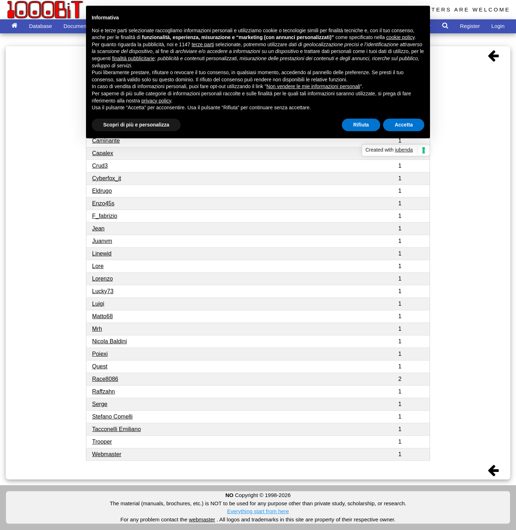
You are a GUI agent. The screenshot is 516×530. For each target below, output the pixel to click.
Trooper (102, 442)
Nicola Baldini (109, 341)
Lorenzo (102, 279)
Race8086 (105, 379)
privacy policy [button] (156, 101)
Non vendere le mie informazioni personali (313, 86)
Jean (98, 228)
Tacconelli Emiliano (116, 429)
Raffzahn (103, 391)
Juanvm (102, 241)
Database (40, 26)
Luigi (98, 304)
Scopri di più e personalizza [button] (136, 125)
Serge (100, 404)
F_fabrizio (104, 216)
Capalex (102, 153)
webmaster (202, 519)
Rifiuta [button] (361, 125)
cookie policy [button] (400, 37)
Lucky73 (103, 291)
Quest (100, 366)
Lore (98, 266)
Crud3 (100, 166)
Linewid (101, 253)
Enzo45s (103, 203)
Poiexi (100, 354)
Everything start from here (258, 511)
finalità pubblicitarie (133, 58)
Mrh (97, 329)
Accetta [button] (404, 125)
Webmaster (106, 454)
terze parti (203, 44)
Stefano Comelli (112, 417)
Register (470, 26)
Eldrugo (102, 191)
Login (498, 26)
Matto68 (102, 316)
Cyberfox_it (106, 178)
